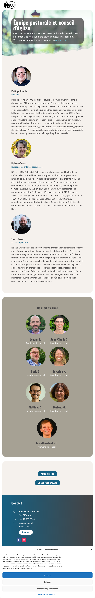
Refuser (47, 582)
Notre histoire (47, 473)
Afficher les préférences (47, 588)
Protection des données (46, 594)
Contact (26, 532)
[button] (91, 549)
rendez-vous (61, 40)
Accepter (47, 575)
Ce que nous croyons (47, 482)
